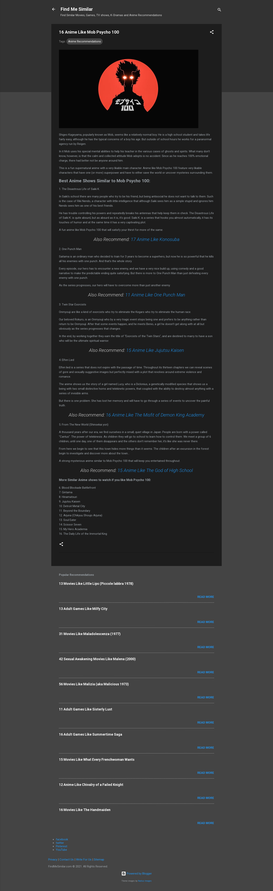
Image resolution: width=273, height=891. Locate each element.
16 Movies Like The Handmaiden (84, 810)
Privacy (52, 859)
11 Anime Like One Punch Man (155, 295)
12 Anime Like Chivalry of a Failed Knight (91, 785)
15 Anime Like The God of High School (155, 470)
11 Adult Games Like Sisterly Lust (85, 709)
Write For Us (84, 859)
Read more (205, 597)
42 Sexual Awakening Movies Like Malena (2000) (97, 659)
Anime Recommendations (84, 41)
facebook (62, 839)
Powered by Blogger (136, 873)
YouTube (61, 849)
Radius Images (145, 881)
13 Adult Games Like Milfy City (83, 609)
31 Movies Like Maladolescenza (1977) (90, 634)
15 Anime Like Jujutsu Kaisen (155, 350)
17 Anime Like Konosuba (155, 239)
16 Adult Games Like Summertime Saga (90, 734)
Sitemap (99, 859)
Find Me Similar (76, 9)
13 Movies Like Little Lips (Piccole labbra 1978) (96, 584)
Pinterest (61, 846)
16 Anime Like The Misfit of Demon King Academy (155, 415)
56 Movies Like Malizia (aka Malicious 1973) (94, 684)
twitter (60, 843)
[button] (211, 33)
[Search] (219, 10)
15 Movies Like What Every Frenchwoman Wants (96, 759)
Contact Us (67, 859)
